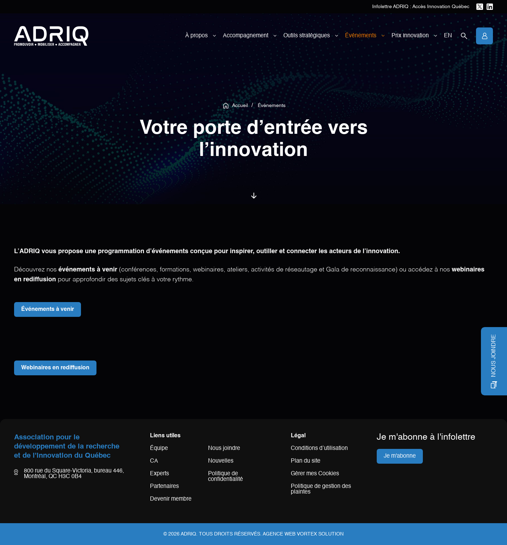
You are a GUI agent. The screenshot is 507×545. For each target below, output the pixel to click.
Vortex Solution (320, 534)
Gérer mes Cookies (315, 474)
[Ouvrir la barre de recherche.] (464, 35)
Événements (360, 36)
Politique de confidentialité (225, 476)
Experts (159, 474)
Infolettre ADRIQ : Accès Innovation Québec (420, 6)
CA (154, 461)
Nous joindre (224, 448)
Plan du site (305, 461)
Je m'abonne (400, 456)
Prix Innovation (410, 36)
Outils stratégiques (306, 36)
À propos (196, 36)
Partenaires (164, 486)
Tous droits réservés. (230, 534)
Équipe (159, 448)
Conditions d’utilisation (319, 448)
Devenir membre (171, 499)
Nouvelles (220, 461)
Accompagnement (245, 36)
